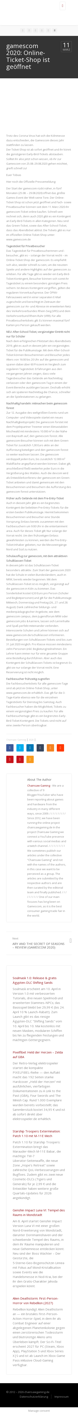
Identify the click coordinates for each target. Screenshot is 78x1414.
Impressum (61, 1396)
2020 (31, 739)
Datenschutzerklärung (34, 1396)
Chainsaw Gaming (16, 739)
